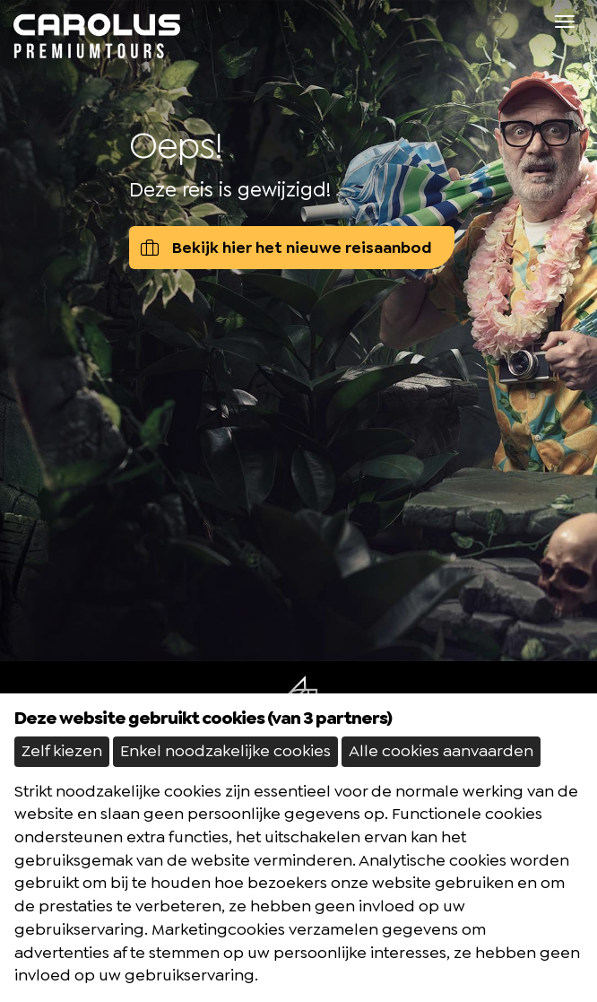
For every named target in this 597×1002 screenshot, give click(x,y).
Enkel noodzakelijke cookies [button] (225, 751)
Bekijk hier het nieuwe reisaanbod (286, 247)
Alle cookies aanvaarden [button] (441, 751)
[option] (298, 330)
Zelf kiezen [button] (62, 751)
